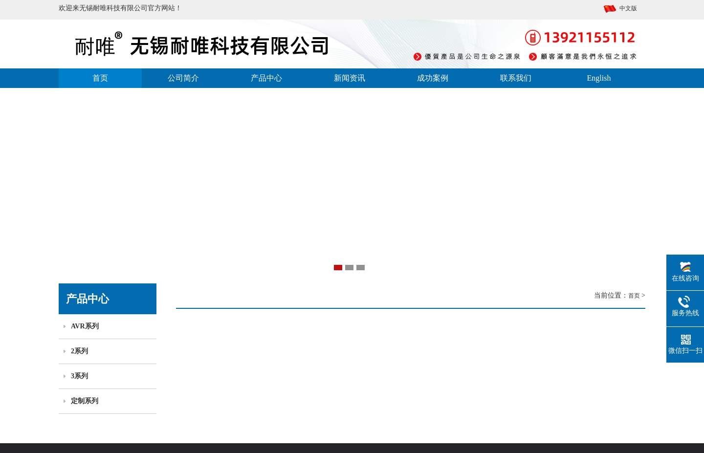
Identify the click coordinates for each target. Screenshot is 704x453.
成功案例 (432, 78)
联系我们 (515, 78)
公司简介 (183, 78)
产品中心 (266, 78)
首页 (100, 78)
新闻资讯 (349, 78)
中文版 (620, 8)
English (599, 78)
